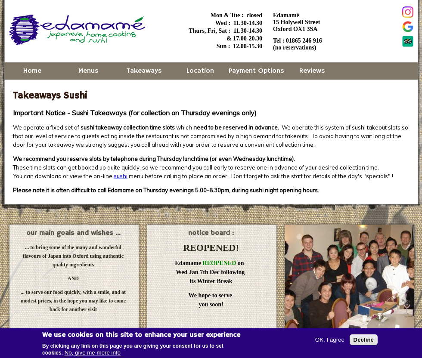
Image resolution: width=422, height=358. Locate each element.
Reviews (312, 71)
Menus (88, 71)
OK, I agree (329, 340)
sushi (120, 176)
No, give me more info (93, 354)
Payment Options (256, 71)
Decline (364, 340)
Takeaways (144, 71)
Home (32, 71)
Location (200, 71)
